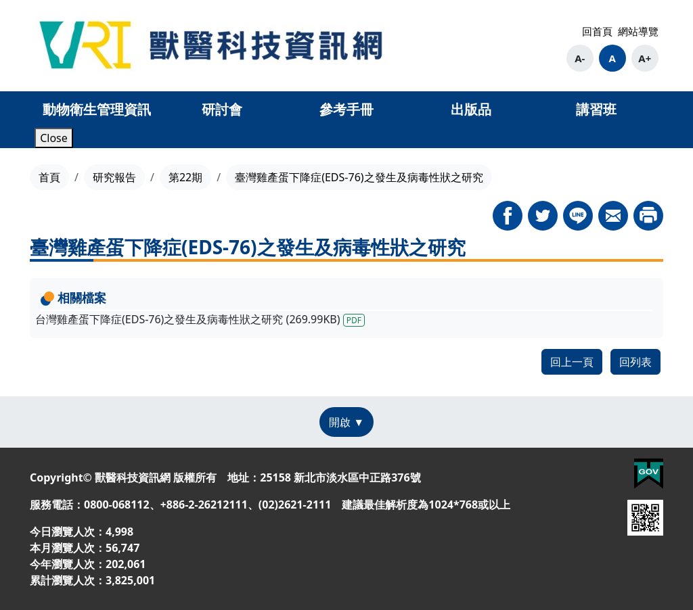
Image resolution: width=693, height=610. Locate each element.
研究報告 (114, 177)
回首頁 (597, 31)
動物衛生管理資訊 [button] (97, 109)
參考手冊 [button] (346, 109)
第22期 (185, 177)
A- (580, 58)
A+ (644, 58)
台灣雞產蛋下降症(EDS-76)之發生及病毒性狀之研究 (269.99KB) (200, 319)
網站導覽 (638, 31)
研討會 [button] (222, 109)
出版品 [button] (471, 109)
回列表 (635, 361)
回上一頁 (572, 361)
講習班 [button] (596, 109)
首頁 (49, 177)
